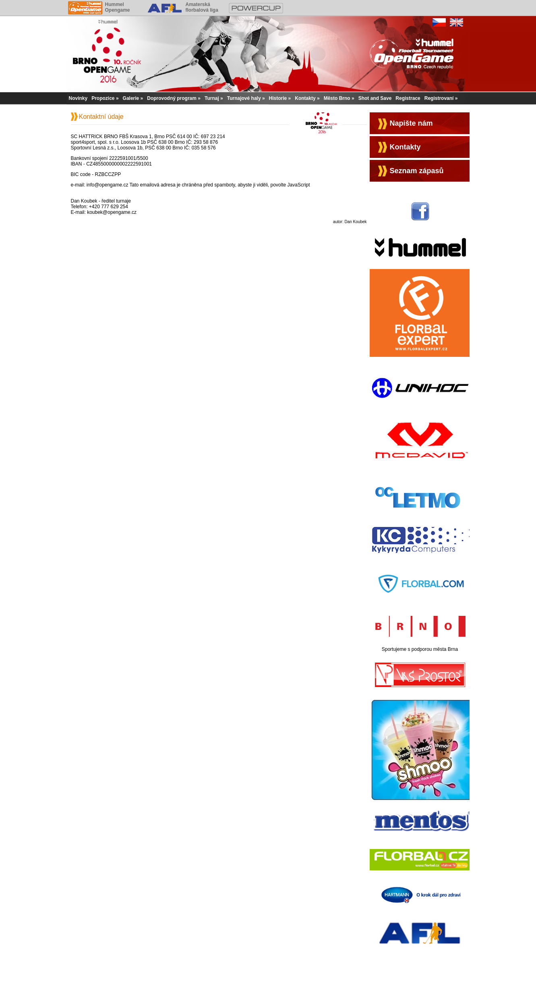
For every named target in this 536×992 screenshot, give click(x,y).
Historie (278, 98)
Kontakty (305, 98)
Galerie (131, 98)
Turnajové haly (244, 98)
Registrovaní (439, 98)
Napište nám (411, 123)
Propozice (102, 98)
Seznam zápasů (417, 171)
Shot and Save (375, 98)
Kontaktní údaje (101, 116)
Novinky (78, 98)
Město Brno (337, 98)
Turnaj (212, 98)
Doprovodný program (172, 98)
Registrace (407, 98)
